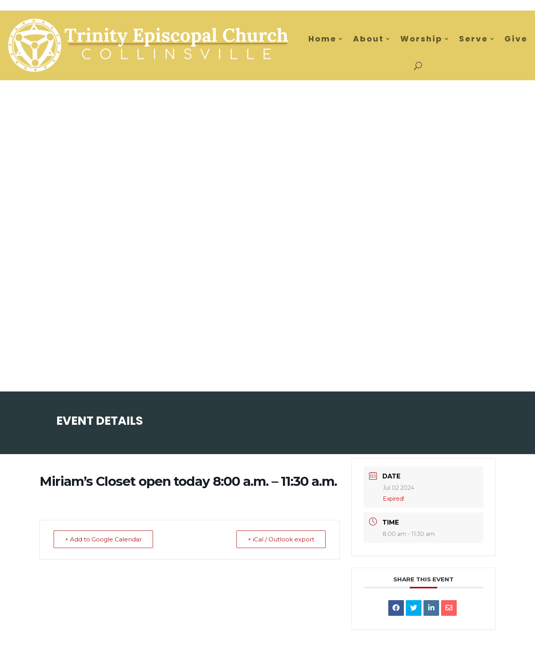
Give (516, 38)
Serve (473, 38)
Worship (421, 38)
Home (322, 38)
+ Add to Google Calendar (103, 539)
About (368, 38)
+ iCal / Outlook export (281, 539)
